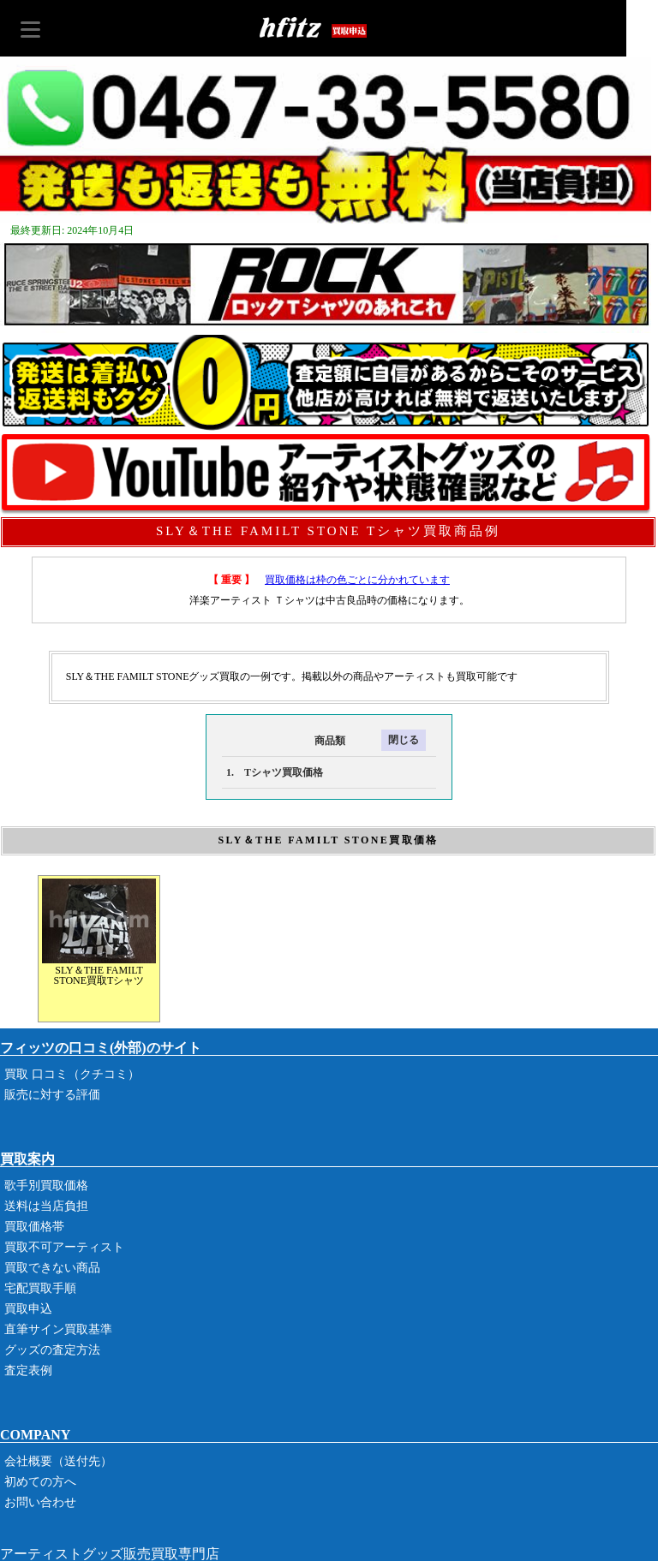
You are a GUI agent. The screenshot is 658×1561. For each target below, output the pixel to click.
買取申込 (28, 1308)
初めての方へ (40, 1481)
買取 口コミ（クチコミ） (72, 1074)
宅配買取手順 (40, 1288)
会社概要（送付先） (58, 1461)
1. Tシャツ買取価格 (274, 772)
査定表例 (28, 1370)
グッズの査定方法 (52, 1350)
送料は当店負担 (46, 1206)
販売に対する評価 (52, 1094)
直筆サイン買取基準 (58, 1329)
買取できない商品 (52, 1267)
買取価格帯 (34, 1226)
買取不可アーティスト (64, 1247)
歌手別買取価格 (46, 1185)
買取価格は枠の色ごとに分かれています (357, 580)
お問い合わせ (40, 1502)
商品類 (283, 741)
